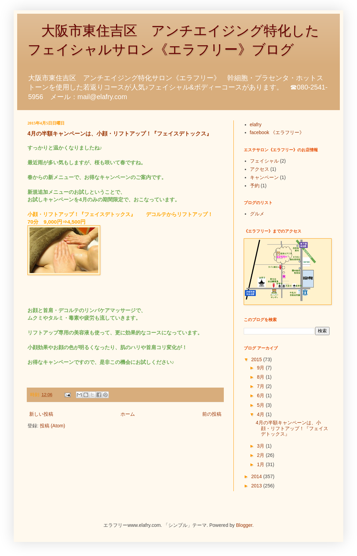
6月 (261, 395)
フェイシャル (264, 161)
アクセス (259, 169)
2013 (257, 485)
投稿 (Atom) (52, 425)
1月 (261, 464)
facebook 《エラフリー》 (277, 132)
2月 (261, 455)
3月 (261, 446)
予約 (255, 185)
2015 (257, 359)
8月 (261, 377)
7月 (261, 386)
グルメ (257, 213)
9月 (261, 367)
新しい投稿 (41, 414)
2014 (257, 476)
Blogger (244, 525)
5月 (261, 405)
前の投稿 (211, 414)
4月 (261, 414)
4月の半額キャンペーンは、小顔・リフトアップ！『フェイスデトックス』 (119, 134)
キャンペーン (264, 177)
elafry (256, 124)
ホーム (127, 414)
